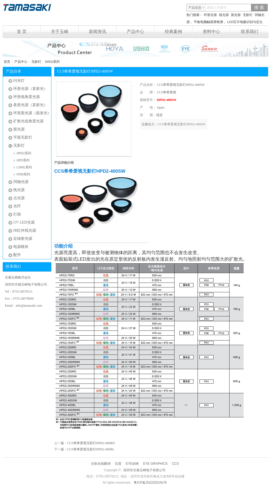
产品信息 (196, 7)
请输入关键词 (216, 7)
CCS (175, 464)
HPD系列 (22, 160)
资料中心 (217, 32)
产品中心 (141, 32)
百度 (118, 464)
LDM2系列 (23, 167)
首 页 (29, 32)
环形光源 (210, 15)
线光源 (224, 15)
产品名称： (148, 85)
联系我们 (249, 31)
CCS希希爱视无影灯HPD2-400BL (90, 449)
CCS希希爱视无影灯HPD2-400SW (181, 85)
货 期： (148, 115)
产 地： (148, 107)
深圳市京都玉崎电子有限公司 (144, 470)
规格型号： (148, 100)
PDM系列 (22, 174)
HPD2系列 (52, 62)
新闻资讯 (103, 32)
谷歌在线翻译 (101, 464)
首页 (7, 62)
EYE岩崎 (132, 464)
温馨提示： (149, 124)
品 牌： (148, 92)
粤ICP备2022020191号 (150, 482)
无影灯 (248, 15)
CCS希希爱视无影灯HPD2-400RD (91, 443)
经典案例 (179, 32)
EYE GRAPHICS (155, 464)
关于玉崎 (65, 32)
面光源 (236, 15)
